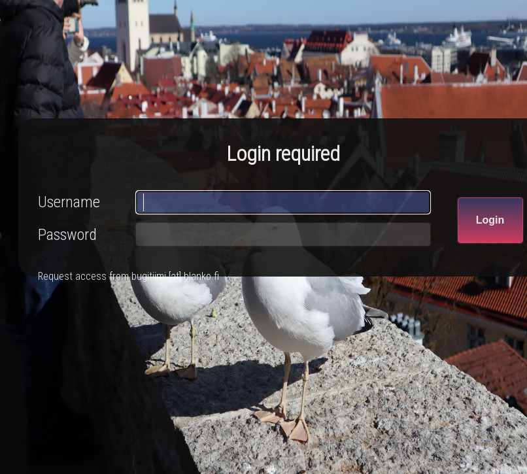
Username (69, 202)
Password (67, 235)
